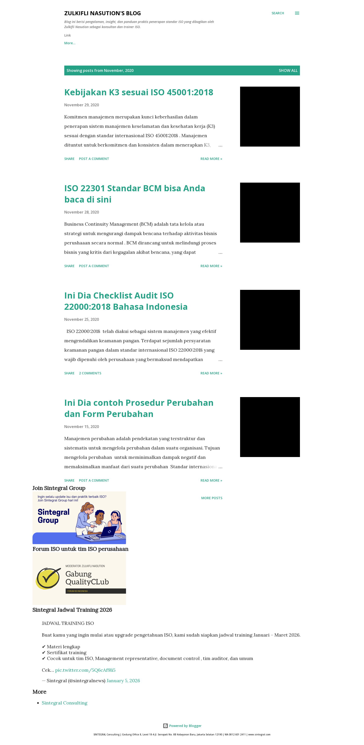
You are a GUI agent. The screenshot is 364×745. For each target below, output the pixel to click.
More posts (211, 498)
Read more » (211, 158)
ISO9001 (215, 43)
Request (124, 43)
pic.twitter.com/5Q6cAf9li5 (85, 670)
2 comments (90, 373)
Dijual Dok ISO (184, 43)
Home (69, 43)
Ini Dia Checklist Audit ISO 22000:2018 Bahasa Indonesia (126, 301)
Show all (288, 70)
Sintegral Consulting (64, 703)
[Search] (278, 13)
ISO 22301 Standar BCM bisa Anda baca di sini (134, 193)
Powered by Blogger (182, 725)
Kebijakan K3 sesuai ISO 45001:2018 (138, 92)
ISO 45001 (244, 43)
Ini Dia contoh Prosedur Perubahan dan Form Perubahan (139, 408)
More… (271, 43)
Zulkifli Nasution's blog (102, 13)
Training (152, 43)
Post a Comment (94, 158)
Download (96, 43)
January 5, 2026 (123, 680)
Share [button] (69, 158)
